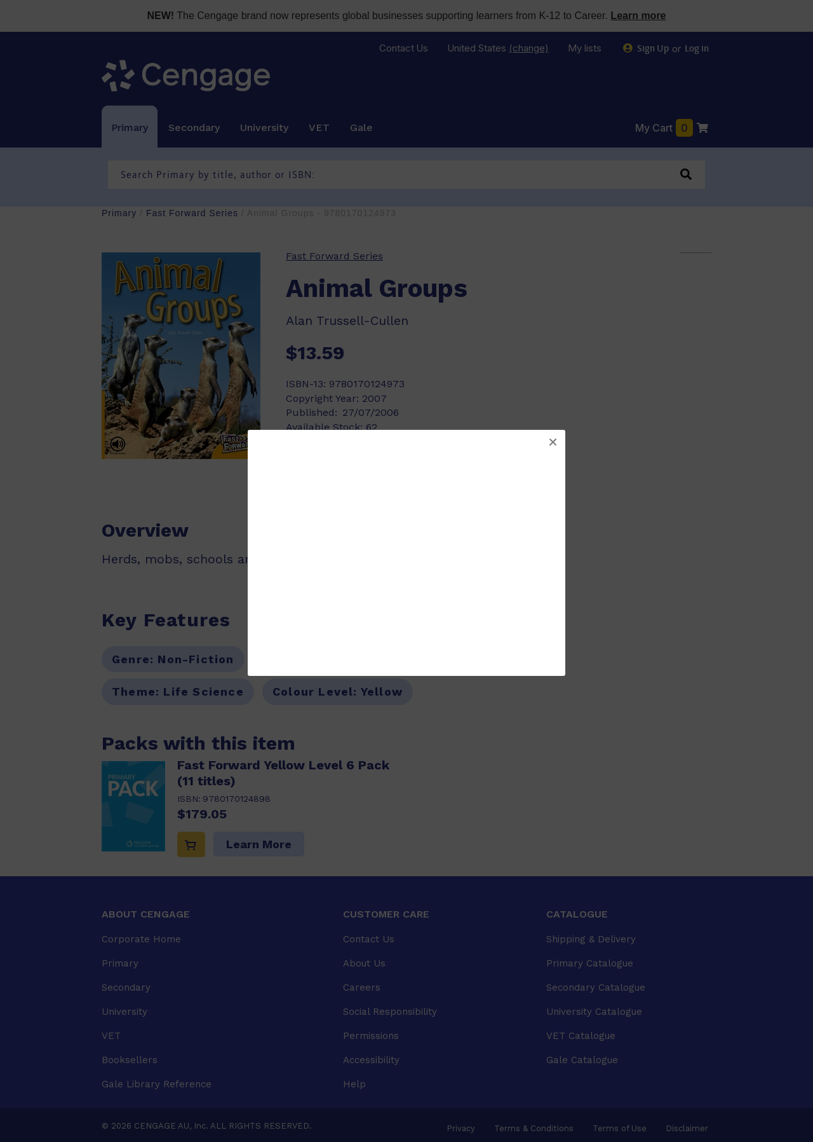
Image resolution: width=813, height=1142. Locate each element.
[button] (552, 442)
